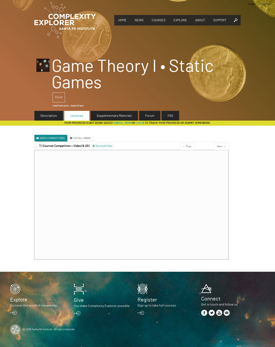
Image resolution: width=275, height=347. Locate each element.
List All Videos (82, 138)
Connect (210, 298)
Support (219, 20)
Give (79, 300)
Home (122, 20)
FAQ (170, 115)
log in (140, 123)
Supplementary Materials (114, 115)
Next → (221, 146)
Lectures (76, 115)
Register (265, 4)
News (139, 20)
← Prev (187, 146)
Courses (158, 20)
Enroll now (122, 123)
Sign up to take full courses (157, 305)
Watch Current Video (52, 138)
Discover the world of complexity (33, 305)
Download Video (103, 146)
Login (251, 4)
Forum (149, 115)
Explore (180, 20)
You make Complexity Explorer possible (102, 306)
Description (48, 115)
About (200, 20)
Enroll (58, 97)
